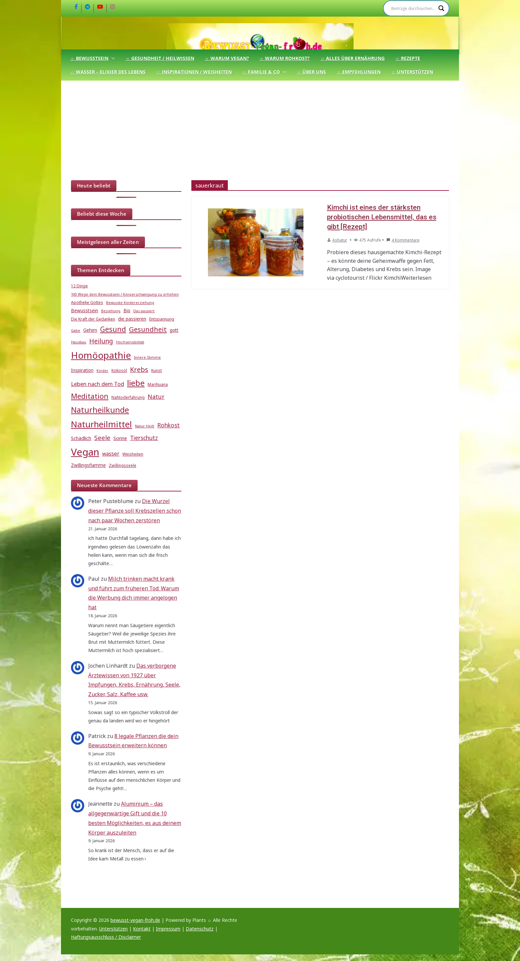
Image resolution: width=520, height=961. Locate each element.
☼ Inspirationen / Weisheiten (194, 72)
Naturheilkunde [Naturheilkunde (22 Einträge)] (100, 410)
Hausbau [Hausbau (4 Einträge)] (78, 342)
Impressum (168, 928)
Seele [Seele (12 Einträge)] (102, 437)
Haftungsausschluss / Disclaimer (106, 937)
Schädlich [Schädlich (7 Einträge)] (81, 438)
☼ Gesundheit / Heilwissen (160, 58)
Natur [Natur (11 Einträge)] (156, 397)
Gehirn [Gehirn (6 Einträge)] (90, 330)
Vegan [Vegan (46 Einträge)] (85, 452)
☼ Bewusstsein (89, 58)
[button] (111, 58)
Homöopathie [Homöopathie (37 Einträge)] (101, 355)
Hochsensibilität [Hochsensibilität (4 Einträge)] (130, 342)
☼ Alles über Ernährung (352, 58)
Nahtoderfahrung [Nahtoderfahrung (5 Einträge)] (128, 397)
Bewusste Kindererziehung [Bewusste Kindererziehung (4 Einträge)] (130, 302)
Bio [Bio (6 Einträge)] (126, 311)
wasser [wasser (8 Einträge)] (110, 453)
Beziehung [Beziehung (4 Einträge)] (110, 311)
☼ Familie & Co (261, 72)
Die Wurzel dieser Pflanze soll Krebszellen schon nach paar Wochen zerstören (134, 510)
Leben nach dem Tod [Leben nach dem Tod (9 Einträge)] (97, 384)
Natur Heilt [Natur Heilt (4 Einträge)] (144, 426)
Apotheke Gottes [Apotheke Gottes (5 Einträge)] (87, 302)
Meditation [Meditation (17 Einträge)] (89, 396)
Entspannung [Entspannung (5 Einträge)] (161, 319)
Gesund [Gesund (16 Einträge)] (113, 329)
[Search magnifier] (441, 8)
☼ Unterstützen (412, 72)
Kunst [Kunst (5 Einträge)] (156, 370)
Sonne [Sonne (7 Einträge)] (120, 438)
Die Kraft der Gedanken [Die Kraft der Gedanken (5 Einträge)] (93, 319)
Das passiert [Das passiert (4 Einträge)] (144, 311)
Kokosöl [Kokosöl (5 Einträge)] (119, 370)
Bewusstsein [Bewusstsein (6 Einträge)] (84, 311)
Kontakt (142, 928)
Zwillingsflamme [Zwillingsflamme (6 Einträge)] (88, 465)
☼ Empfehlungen (359, 72)
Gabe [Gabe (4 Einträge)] (75, 330)
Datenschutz (200, 928)
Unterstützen (113, 928)
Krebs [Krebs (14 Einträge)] (139, 369)
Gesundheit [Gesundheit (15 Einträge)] (148, 329)
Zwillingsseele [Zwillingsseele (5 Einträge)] (122, 465)
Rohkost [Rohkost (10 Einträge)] (168, 425)
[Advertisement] (260, 130)
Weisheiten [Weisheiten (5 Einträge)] (132, 454)
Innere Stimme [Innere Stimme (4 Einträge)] (147, 357)
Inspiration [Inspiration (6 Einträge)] (82, 370)
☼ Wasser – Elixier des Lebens (108, 72)
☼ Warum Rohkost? (285, 58)
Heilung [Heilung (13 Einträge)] (101, 340)
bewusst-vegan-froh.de (135, 920)
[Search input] (413, 8)
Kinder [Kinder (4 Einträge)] (102, 370)
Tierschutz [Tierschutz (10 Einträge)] (144, 438)
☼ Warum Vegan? (227, 58)
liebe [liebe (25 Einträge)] (136, 382)
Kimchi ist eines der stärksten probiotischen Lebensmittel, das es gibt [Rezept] (381, 217)
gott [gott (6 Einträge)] (174, 330)
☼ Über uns (311, 72)
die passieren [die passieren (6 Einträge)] (132, 319)
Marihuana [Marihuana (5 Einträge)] (158, 384)
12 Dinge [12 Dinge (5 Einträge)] (79, 286)
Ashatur (339, 240)
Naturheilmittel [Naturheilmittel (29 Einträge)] (101, 424)
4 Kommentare (403, 240)
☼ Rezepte (407, 58)
